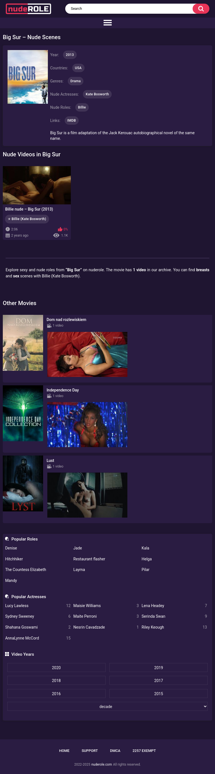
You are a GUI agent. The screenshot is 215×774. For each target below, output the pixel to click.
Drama (76, 81)
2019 (158, 668)
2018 (56, 680)
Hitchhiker (14, 559)
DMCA (115, 751)
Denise (11, 548)
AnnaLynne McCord (38, 638)
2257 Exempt (144, 751)
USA (78, 68)
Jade (77, 548)
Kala (145, 548)
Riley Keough (174, 627)
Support (90, 751)
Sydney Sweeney (38, 616)
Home (64, 751)
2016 (56, 694)
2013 (70, 55)
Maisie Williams (106, 605)
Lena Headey (174, 605)
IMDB (71, 120)
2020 (56, 668)
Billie (82, 107)
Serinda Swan (174, 616)
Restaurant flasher (89, 559)
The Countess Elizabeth (25, 569)
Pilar (145, 569)
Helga (147, 559)
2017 (158, 680)
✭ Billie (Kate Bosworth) (27, 219)
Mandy (11, 580)
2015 (158, 694)
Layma (79, 569)
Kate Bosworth (97, 94)
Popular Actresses (28, 596)
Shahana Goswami (38, 627)
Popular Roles (24, 539)
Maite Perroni (106, 616)
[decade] (107, 706)
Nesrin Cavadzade (106, 627)
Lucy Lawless (38, 605)
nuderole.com (101, 764)
